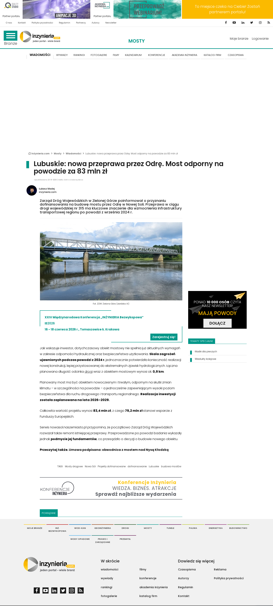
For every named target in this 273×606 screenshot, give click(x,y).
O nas (9, 22)
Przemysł (125, 539)
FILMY (116, 55)
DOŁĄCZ (217, 323)
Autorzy (95, 22)
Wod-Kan (80, 528)
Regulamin (64, 22)
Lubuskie (154, 466)
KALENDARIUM (133, 55)
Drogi (125, 528)
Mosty (136, 41)
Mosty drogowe (74, 466)
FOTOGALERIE (99, 55)
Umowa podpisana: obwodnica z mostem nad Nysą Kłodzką (119, 450)
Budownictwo (238, 528)
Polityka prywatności (42, 22)
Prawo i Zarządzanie (102, 540)
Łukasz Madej (47, 188)
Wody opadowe (80, 539)
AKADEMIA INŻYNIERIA (184, 55)
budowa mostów (171, 466)
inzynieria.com (48, 192)
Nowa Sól (90, 466)
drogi (89, 371)
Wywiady (62, 55)
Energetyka (216, 528)
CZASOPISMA (236, 55)
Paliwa (193, 528)
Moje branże (239, 38)
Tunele (170, 528)
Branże (10, 38)
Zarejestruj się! (164, 337)
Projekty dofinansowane (112, 466)
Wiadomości (40, 55)
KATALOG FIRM (212, 55)
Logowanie (260, 38)
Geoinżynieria (102, 528)
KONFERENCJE (156, 55)
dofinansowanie (137, 466)
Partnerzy (81, 22)
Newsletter (110, 22)
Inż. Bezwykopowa (57, 529)
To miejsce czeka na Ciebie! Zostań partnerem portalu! (227, 9)
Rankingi (79, 55)
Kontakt (22, 22)
